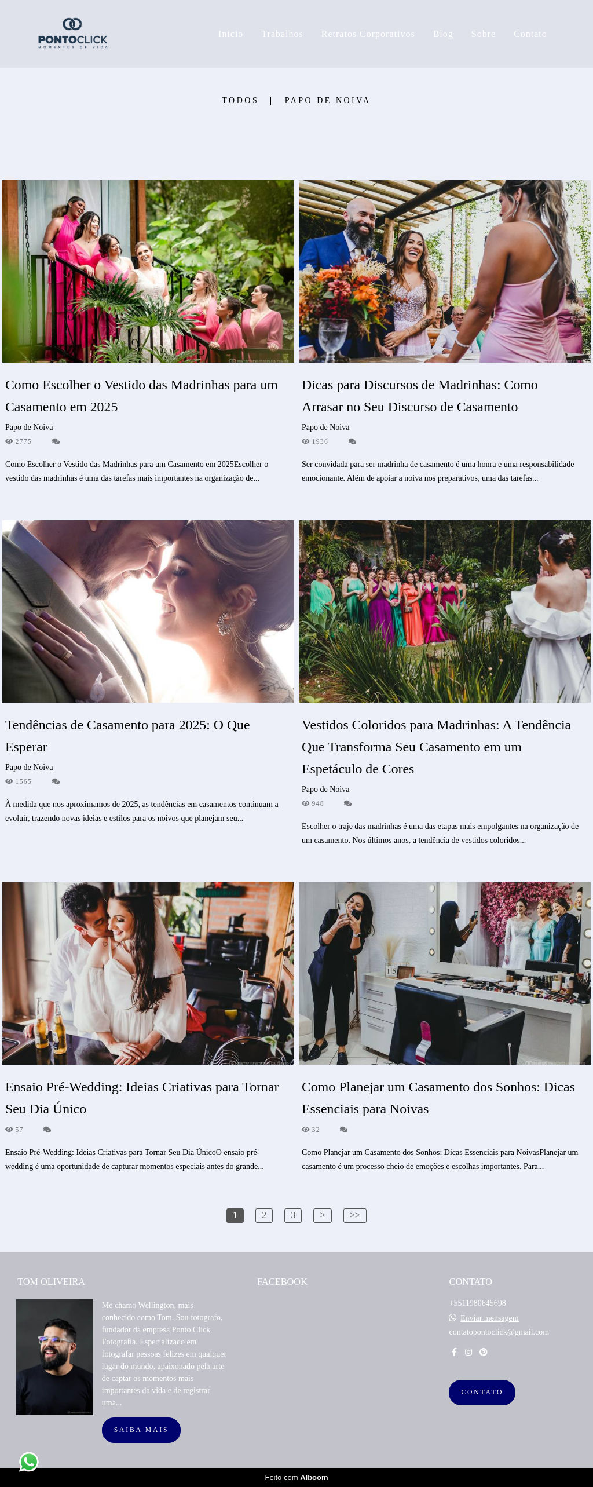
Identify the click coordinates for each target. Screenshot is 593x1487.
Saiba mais (141, 1430)
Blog (443, 34)
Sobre (483, 34)
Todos (240, 101)
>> (355, 1215)
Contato (530, 34)
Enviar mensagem (489, 1318)
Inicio (230, 34)
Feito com (296, 1477)
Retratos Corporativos (368, 34)
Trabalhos (282, 34)
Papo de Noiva (328, 101)
